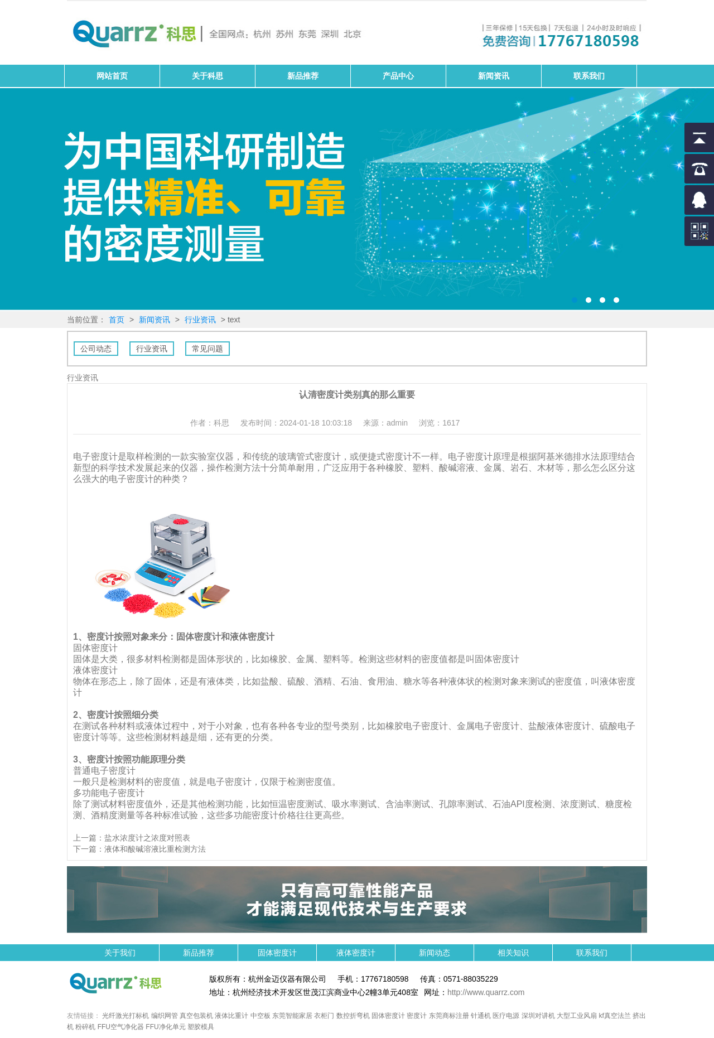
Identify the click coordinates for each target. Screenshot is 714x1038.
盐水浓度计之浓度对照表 (147, 837)
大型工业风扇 (577, 1016)
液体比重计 (231, 1016)
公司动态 (96, 348)
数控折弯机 (353, 1016)
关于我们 (120, 952)
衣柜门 (324, 1016)
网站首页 (112, 75)
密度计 (417, 1016)
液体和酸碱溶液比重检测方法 (155, 848)
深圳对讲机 (538, 1016)
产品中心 (398, 75)
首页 (116, 319)
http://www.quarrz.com (486, 992)
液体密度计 (355, 952)
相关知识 (513, 952)
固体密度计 (357, 199)
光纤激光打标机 (125, 1016)
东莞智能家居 (292, 1016)
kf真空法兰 (615, 1016)
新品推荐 (303, 75)
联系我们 (589, 75)
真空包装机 (196, 1016)
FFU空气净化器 (121, 1027)
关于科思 (207, 75)
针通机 (481, 1016)
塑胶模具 (200, 1027)
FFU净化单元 (165, 1027)
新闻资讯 (493, 75)
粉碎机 (85, 1027)
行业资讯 (200, 319)
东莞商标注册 (449, 1016)
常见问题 (207, 348)
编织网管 (164, 1016)
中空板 (260, 1016)
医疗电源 (506, 1016)
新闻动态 (434, 952)
